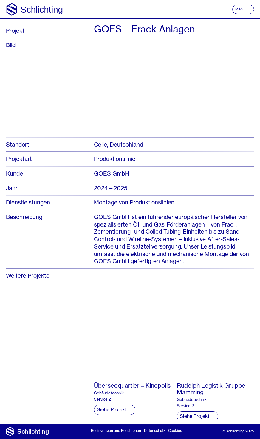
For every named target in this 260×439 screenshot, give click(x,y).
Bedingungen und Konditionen (116, 430)
